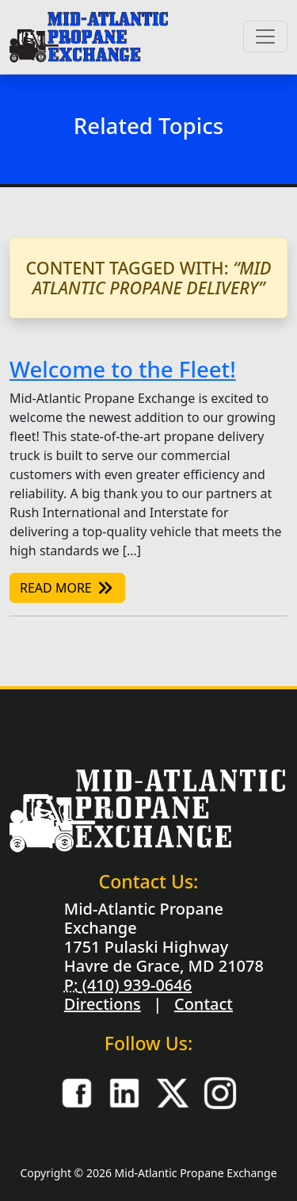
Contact (203, 1004)
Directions (102, 1004)
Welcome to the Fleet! (123, 369)
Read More (67, 588)
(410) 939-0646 (135, 985)
